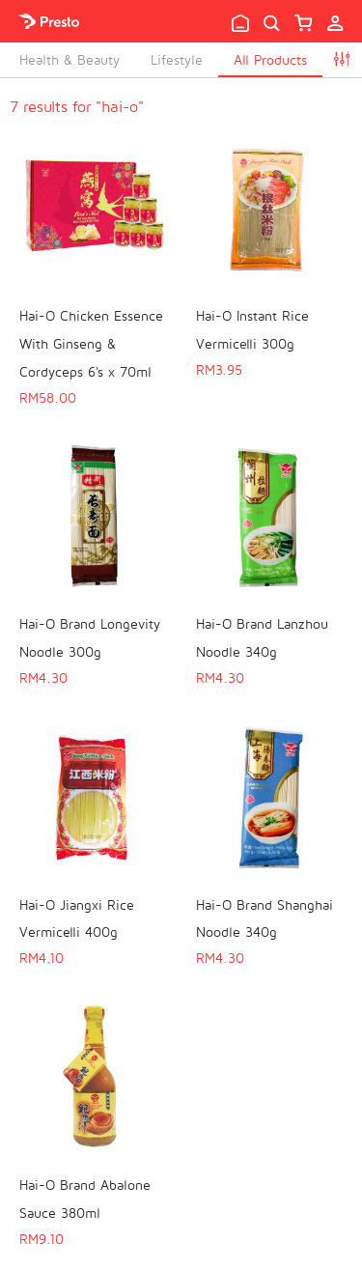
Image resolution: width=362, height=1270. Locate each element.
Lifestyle (177, 59)
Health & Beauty (69, 59)
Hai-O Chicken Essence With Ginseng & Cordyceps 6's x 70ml (91, 343)
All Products (270, 59)
